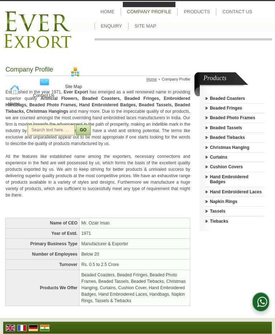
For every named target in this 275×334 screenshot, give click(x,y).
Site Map (73, 86)
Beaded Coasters (227, 98)
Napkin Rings (223, 201)
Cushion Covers (226, 166)
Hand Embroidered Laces (236, 191)
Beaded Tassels (226, 127)
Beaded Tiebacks (227, 137)
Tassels (217, 211)
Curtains (218, 157)
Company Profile (149, 11)
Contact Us (43, 95)
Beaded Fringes (226, 108)
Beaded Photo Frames (232, 117)
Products (197, 11)
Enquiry (111, 26)
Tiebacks (219, 221)
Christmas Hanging (229, 147)
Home (14, 103)
